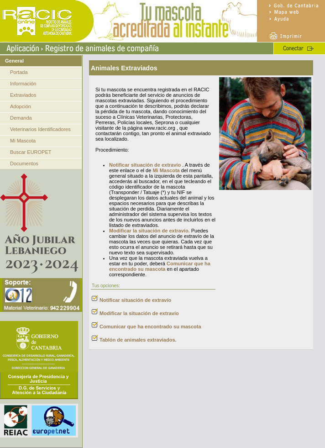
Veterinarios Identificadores (40, 129)
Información (23, 83)
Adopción (20, 106)
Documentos (24, 163)
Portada (19, 72)
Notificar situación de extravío (145, 165)
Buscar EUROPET (30, 152)
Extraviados (23, 95)
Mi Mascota (23, 140)
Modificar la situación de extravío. (149, 230)
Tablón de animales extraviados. (138, 340)
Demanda (21, 118)
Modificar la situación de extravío (139, 313)
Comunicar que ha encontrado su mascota (159, 266)
